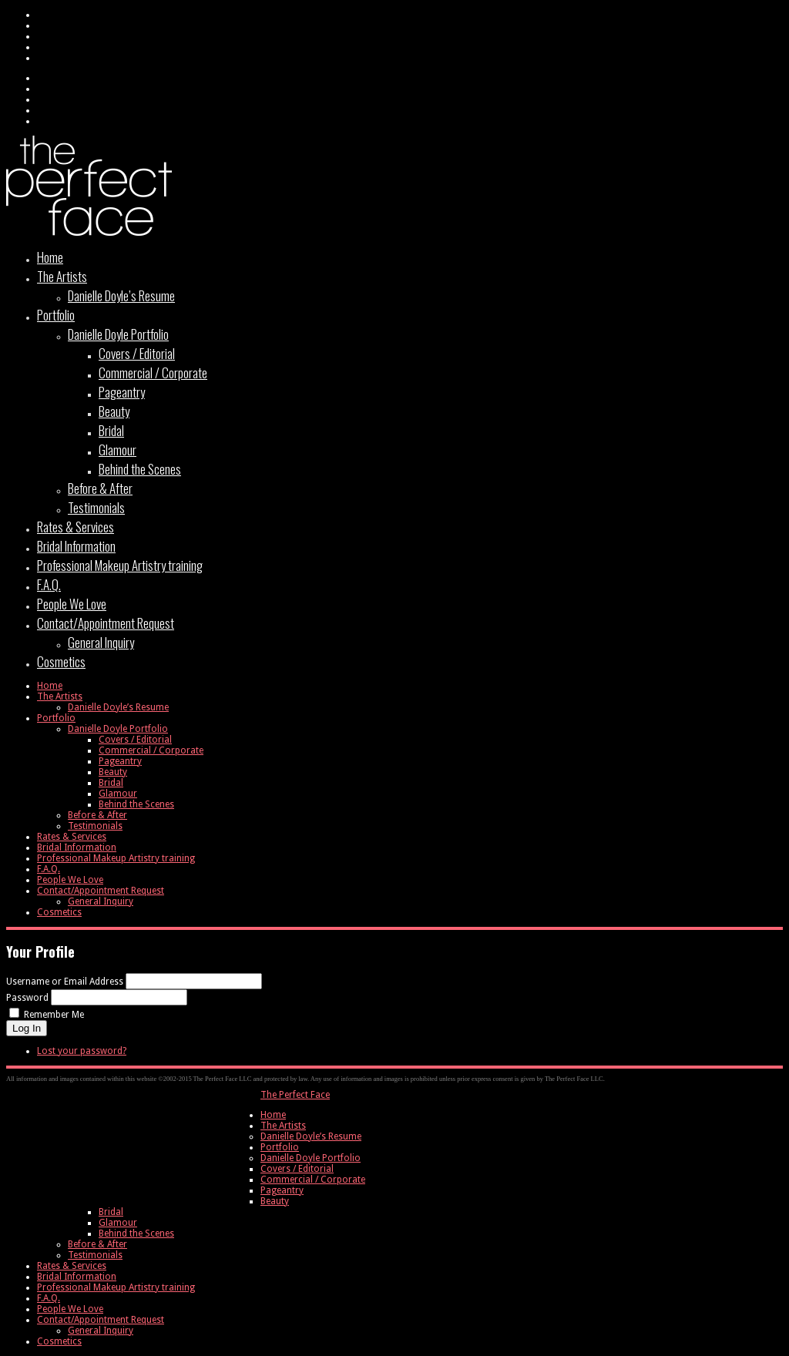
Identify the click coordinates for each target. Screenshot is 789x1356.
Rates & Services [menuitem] (71, 1265)
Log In (26, 1028)
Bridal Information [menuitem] (76, 1276)
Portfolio (56, 314)
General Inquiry (101, 642)
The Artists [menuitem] (283, 1125)
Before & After (100, 488)
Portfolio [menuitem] (279, 1147)
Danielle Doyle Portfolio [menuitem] (310, 1158)
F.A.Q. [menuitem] (48, 1298)
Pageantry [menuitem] (282, 1190)
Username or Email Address (64, 981)
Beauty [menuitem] (274, 1201)
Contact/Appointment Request (105, 623)
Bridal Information (76, 545)
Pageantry (122, 391)
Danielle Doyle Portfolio (118, 334)
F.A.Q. (49, 584)
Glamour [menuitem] (118, 1222)
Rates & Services (75, 526)
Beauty (114, 411)
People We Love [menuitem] (70, 1309)
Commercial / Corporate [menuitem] (312, 1179)
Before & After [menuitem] (97, 1244)
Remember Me (54, 1014)
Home (50, 257)
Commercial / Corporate (153, 372)
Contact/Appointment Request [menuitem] (100, 1319)
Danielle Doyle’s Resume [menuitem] (310, 1136)
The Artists (62, 276)
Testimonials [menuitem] (95, 1255)
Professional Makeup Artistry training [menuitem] (116, 1287)
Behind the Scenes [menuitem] (136, 1233)
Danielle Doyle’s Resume (121, 295)
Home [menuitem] (273, 1114)
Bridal (111, 430)
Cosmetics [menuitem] (59, 1341)
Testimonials (96, 507)
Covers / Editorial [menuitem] (297, 1168)
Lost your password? (81, 1051)
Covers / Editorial (137, 353)
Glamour (117, 449)
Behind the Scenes (140, 468)
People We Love (71, 603)
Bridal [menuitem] (111, 1212)
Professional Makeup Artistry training (120, 565)
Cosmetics (61, 661)
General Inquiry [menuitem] (100, 1330)
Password (27, 997)
